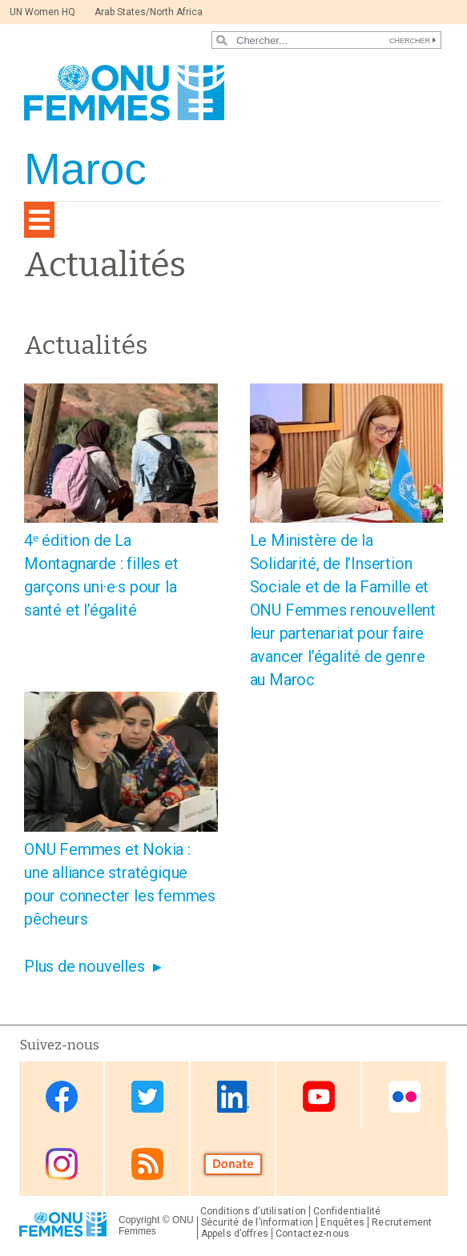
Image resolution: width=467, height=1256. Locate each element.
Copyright (139, 1220)
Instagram (62, 1163)
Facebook (62, 1096)
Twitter (147, 1096)
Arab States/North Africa (149, 12)
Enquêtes (342, 1222)
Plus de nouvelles (84, 966)
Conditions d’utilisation (253, 1211)
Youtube (319, 1096)
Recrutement (402, 1222)
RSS (147, 1163)
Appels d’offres (234, 1233)
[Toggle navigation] (39, 220)
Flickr (404, 1096)
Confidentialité (346, 1211)
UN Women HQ (42, 12)
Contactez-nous (312, 1233)
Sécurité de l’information (257, 1222)
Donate (233, 1163)
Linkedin (233, 1096)
